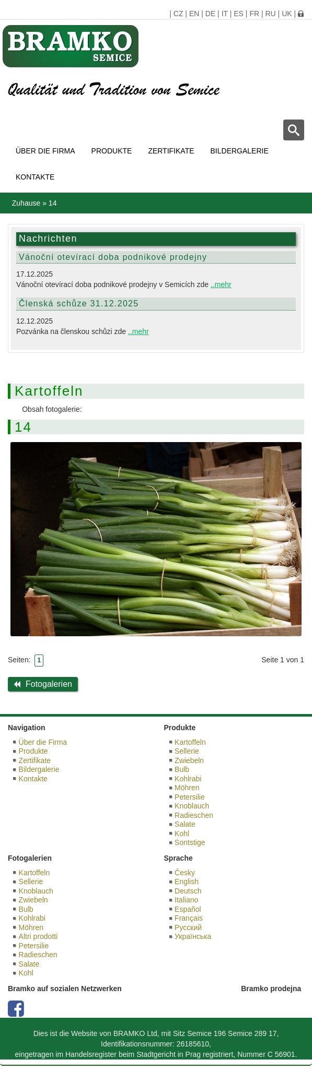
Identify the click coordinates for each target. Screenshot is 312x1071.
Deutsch (188, 891)
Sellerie (187, 751)
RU (270, 13)
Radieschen (194, 815)
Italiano (186, 900)
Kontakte (35, 177)
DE (210, 13)
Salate (185, 824)
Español (188, 909)
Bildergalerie (240, 151)
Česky (185, 872)
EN (194, 13)
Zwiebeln (189, 760)
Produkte (111, 151)
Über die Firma (45, 151)
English (187, 881)
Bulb (182, 769)
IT (225, 13)
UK (287, 13)
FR (254, 13)
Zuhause (26, 203)
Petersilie (190, 797)
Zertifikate (171, 151)
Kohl (182, 833)
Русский (188, 927)
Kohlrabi (188, 779)
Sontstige (190, 842)
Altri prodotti (38, 936)
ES (239, 13)
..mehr (221, 284)
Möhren (187, 787)
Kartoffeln (190, 742)
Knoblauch (192, 806)
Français (189, 918)
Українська (193, 936)
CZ (178, 13)
